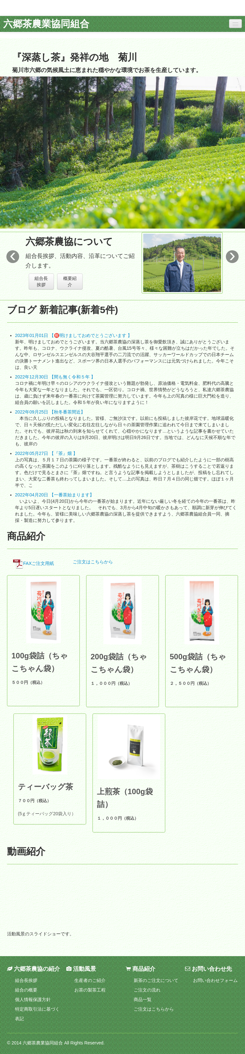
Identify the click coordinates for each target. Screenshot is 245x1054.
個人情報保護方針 (33, 999)
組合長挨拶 (41, 281)
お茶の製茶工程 (90, 989)
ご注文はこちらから (93, 561)
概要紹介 (70, 281)
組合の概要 (26, 989)
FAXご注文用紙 (33, 563)
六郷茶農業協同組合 (46, 23)
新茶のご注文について (156, 980)
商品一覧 (143, 999)
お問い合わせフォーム (215, 980)
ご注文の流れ (147, 989)
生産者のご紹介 (90, 980)
